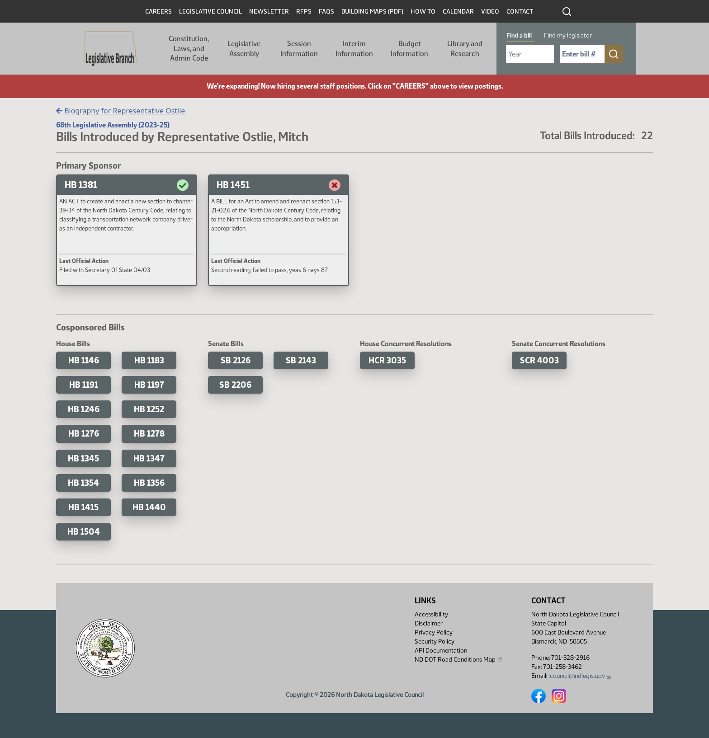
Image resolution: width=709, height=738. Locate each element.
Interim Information (354, 48)
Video (490, 11)
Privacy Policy (434, 632)
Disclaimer (429, 623)
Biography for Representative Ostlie (120, 111)
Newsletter (269, 11)
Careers (158, 11)
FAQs (326, 11)
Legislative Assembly (243, 48)
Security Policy (434, 641)
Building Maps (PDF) (372, 11)
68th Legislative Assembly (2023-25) (113, 125)
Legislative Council (210, 11)
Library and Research (464, 48)
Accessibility (431, 614)
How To (423, 11)
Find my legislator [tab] (568, 35)
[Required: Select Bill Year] (530, 54)
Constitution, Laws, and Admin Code (189, 48)
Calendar (458, 11)
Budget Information (409, 48)
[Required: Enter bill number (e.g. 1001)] (582, 54)
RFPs (304, 11)
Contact (519, 11)
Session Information (299, 48)
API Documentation (441, 650)
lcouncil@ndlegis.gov (579, 676)
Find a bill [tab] (519, 35)
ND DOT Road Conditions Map (459, 659)
